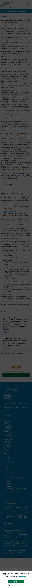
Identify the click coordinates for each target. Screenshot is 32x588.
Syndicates (7, 433)
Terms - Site (7, 458)
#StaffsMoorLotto (8, 398)
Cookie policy (7, 415)
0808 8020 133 (7, 124)
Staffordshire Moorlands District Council (13, 531)
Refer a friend (7, 435)
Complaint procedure (10, 466)
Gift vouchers (7, 423)
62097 (25, 538)
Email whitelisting (8, 462)
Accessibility (7, 464)
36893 (23, 547)
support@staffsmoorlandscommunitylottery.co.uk (16, 177)
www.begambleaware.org (18, 126)
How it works (7, 429)
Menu (28, 4)
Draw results (7, 431)
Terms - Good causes (10, 455)
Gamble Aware (12, 511)
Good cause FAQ (8, 447)
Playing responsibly (9, 468)
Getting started (8, 449)
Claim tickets (7, 425)
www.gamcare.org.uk (19, 128)
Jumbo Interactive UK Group (13, 553)
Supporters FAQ (8, 427)
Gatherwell (11, 550)
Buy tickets (7, 421)
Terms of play (7, 460)
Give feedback (16, 375)
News (5, 411)
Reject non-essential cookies (16, 585)
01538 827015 (17, 175)
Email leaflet (7, 445)
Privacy (6, 413)
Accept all (16, 581)
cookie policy (22, 576)
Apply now (7, 441)
